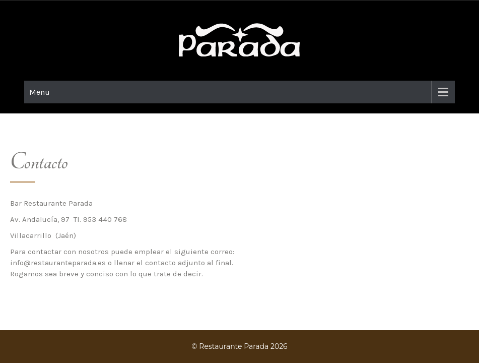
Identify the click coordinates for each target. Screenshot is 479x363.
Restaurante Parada (233, 346)
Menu (39, 92)
